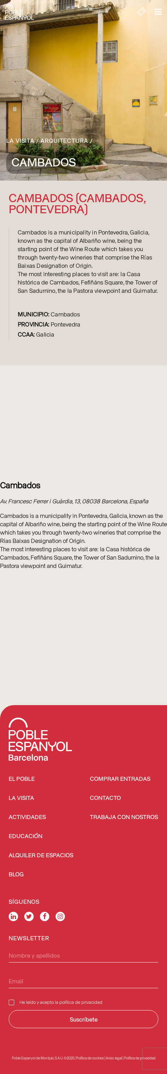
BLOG (16, 875)
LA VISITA (21, 798)
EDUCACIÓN (25, 837)
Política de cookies (90, 1058)
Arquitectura (64, 140)
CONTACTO (105, 798)
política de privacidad (80, 1002)
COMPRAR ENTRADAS (120, 779)
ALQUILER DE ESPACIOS (41, 856)
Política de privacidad (140, 1058)
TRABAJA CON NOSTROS (124, 817)
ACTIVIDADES (27, 817)
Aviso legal (114, 1058)
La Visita (20, 140)
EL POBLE (22, 779)
